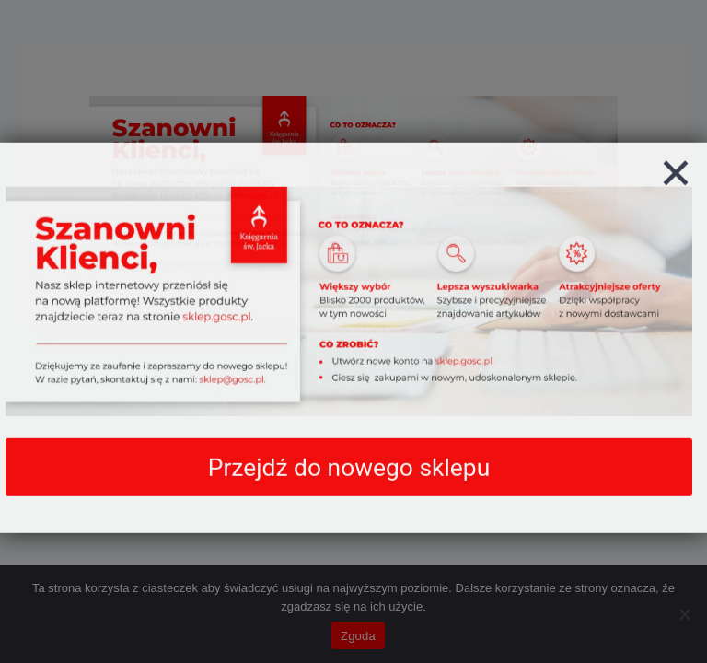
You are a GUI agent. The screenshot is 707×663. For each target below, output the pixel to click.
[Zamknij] (675, 194)
